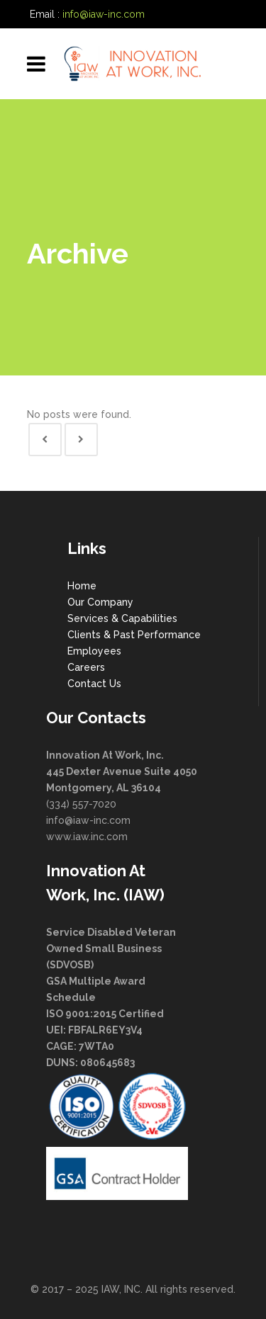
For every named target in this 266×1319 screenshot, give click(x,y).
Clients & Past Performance (134, 634)
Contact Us (94, 683)
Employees (94, 651)
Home (81, 585)
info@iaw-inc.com (103, 14)
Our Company (100, 602)
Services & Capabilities (122, 618)
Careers (86, 667)
